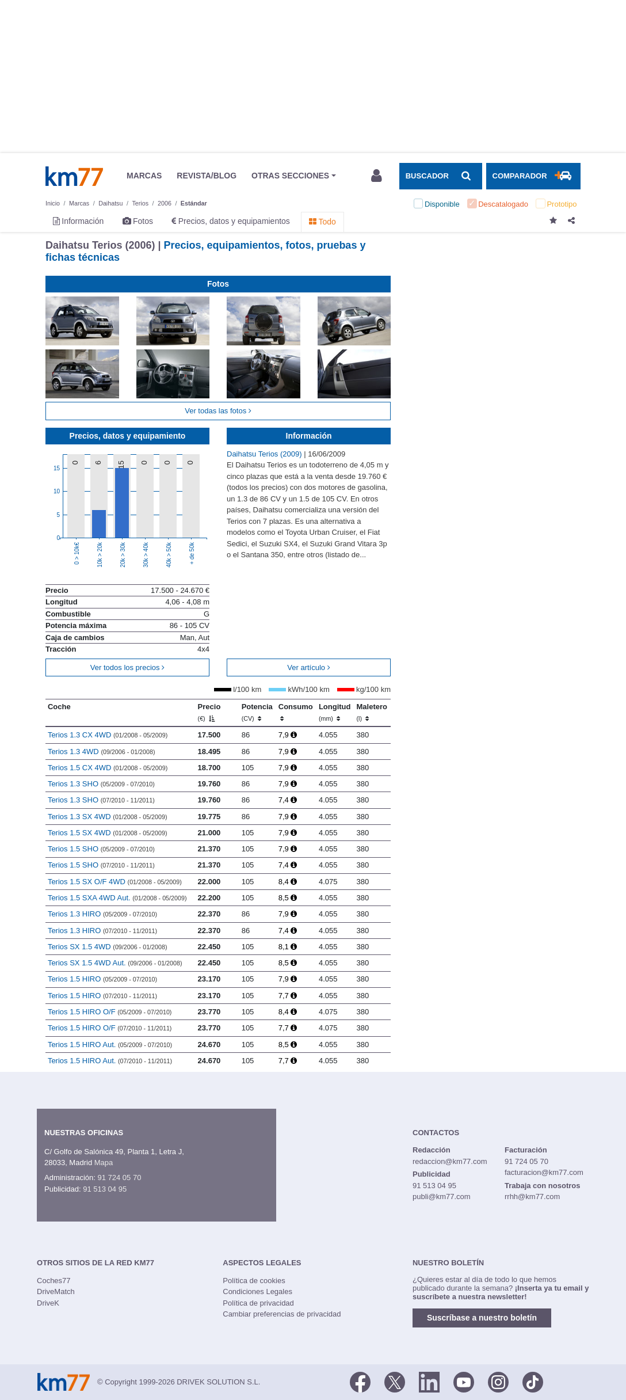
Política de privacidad (258, 1303)
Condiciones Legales (257, 1291)
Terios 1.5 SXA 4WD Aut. (117, 897)
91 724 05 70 (119, 1177)
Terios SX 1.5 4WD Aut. (115, 962)
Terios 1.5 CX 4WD (107, 767)
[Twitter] (394, 1381)
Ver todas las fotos (218, 410)
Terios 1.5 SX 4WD (107, 832)
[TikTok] (532, 1381)
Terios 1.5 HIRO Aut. (110, 1044)
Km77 (74, 176)
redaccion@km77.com (450, 1161)
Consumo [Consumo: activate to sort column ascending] (295, 712)
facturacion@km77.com (544, 1172)
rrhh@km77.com (532, 1196)
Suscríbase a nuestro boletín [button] (482, 1317)
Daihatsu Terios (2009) (265, 454)
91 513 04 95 (105, 1189)
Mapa (103, 1162)
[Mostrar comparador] (533, 176)
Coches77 (54, 1280)
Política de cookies (254, 1280)
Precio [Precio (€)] (209, 712)
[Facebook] (360, 1381)
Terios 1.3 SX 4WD (107, 816)
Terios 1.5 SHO (101, 848)
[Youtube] (463, 1381)
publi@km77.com (442, 1196)
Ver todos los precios (127, 667)
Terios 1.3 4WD (101, 751)
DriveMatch (56, 1291)
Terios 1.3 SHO (101, 783)
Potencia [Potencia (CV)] (257, 712)
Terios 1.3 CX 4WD (107, 735)
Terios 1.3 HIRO (102, 914)
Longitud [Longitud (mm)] (335, 712)
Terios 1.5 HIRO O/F (110, 1011)
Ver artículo (308, 667)
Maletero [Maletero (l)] (371, 712)
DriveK (48, 1303)
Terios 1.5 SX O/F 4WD (115, 881)
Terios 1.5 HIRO (102, 979)
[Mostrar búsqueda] (440, 176)
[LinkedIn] (429, 1381)
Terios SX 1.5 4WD (107, 946)
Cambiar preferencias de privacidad (282, 1314)
